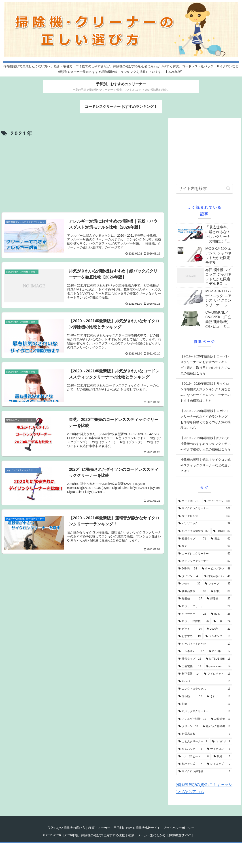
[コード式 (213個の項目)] (188, 501)
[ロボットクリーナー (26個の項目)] (204, 606)
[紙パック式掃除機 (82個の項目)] (193, 531)
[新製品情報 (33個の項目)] (192, 591)
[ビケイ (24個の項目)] (190, 629)
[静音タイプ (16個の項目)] (189, 659)
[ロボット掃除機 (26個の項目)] (193, 621)
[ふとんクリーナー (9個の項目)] (192, 741)
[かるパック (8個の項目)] (190, 749)
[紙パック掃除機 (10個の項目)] (216, 726)
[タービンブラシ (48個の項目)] (216, 568)
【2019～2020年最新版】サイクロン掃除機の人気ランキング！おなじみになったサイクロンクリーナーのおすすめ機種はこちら (205, 392)
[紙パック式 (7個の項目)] (190, 764)
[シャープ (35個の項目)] (217, 583)
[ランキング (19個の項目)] (218, 636)
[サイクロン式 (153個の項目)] (204, 516)
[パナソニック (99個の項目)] (204, 523)
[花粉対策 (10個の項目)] (220, 719)
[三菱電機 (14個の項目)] (189, 666)
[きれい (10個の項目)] (218, 696)
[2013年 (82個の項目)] (221, 531)
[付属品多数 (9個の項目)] (204, 734)
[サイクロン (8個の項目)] (218, 749)
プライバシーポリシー (179, 828)
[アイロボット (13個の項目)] (217, 674)
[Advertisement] (83, 175)
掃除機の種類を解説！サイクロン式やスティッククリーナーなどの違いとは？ (205, 465)
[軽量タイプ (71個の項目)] (192, 538)
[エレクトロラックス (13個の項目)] (204, 689)
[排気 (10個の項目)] (204, 704)
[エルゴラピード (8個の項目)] (193, 756)
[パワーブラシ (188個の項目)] (217, 501)
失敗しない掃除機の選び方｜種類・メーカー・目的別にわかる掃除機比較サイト (103, 828)
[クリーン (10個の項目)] (188, 726)
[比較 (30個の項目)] (220, 591)
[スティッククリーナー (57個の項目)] (204, 561)
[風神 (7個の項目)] (222, 756)
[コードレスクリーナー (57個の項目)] (204, 553)
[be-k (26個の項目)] (221, 614)
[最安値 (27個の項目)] (190, 598)
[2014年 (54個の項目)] (187, 568)
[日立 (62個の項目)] (220, 538)
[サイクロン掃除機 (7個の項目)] (204, 771)
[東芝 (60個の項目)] (204, 546)
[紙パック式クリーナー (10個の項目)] (204, 711)
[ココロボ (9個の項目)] (221, 741)
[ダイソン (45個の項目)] (188, 576)
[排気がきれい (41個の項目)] (217, 576)
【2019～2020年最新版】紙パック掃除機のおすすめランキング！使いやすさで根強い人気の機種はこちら (205, 443)
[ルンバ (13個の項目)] (204, 681)
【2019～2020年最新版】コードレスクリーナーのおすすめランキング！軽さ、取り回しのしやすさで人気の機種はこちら (205, 365)
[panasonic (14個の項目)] (218, 666)
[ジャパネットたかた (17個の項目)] (204, 644)
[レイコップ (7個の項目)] (218, 764)
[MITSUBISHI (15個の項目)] (218, 659)
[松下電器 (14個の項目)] (188, 674)
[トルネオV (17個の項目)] (191, 651)
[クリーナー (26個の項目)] (192, 614)
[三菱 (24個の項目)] (222, 621)
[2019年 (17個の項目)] (219, 651)
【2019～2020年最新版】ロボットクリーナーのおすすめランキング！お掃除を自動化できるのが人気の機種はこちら (205, 419)
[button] (228, 188)
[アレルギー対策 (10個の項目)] (192, 719)
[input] (204, 189)
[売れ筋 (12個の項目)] (190, 696)
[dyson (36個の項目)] (189, 583)
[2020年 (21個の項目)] (218, 629)
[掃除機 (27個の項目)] (218, 598)
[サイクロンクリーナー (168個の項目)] (204, 508)
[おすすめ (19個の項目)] (189, 636)
